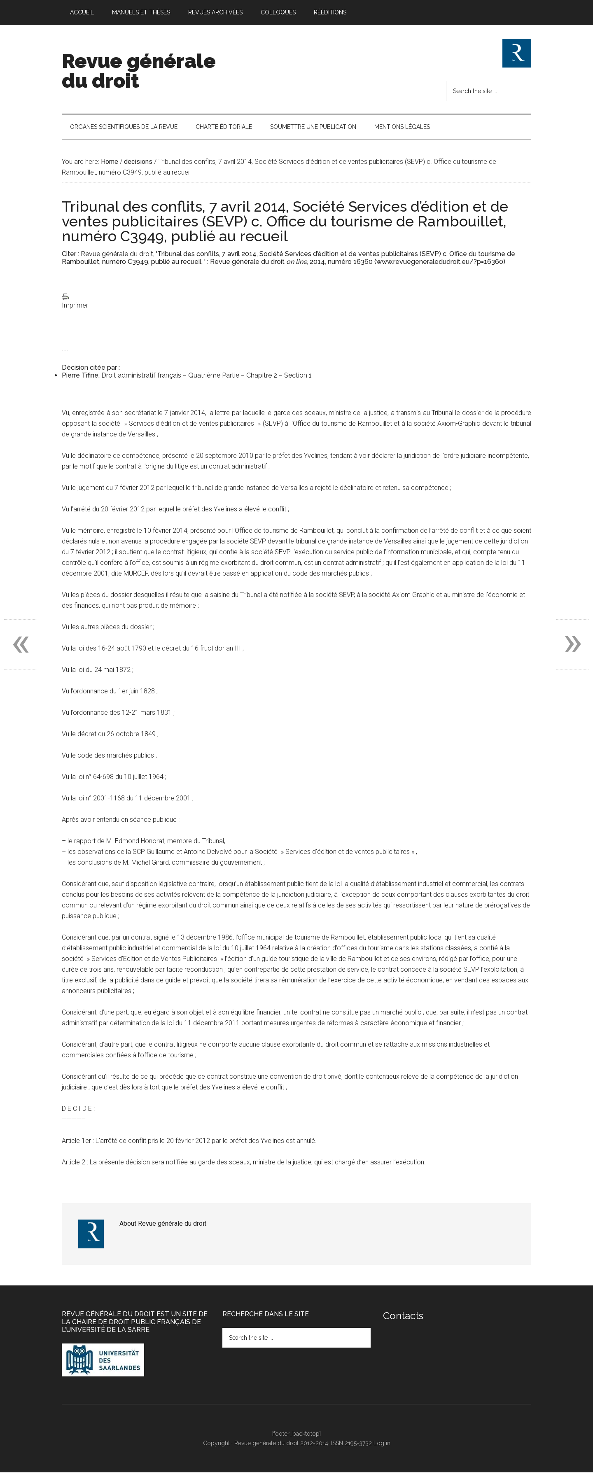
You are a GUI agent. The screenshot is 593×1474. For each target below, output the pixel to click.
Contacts (403, 1317)
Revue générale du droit (139, 70)
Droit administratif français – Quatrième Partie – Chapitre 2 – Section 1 (206, 377)
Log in (382, 1444)
